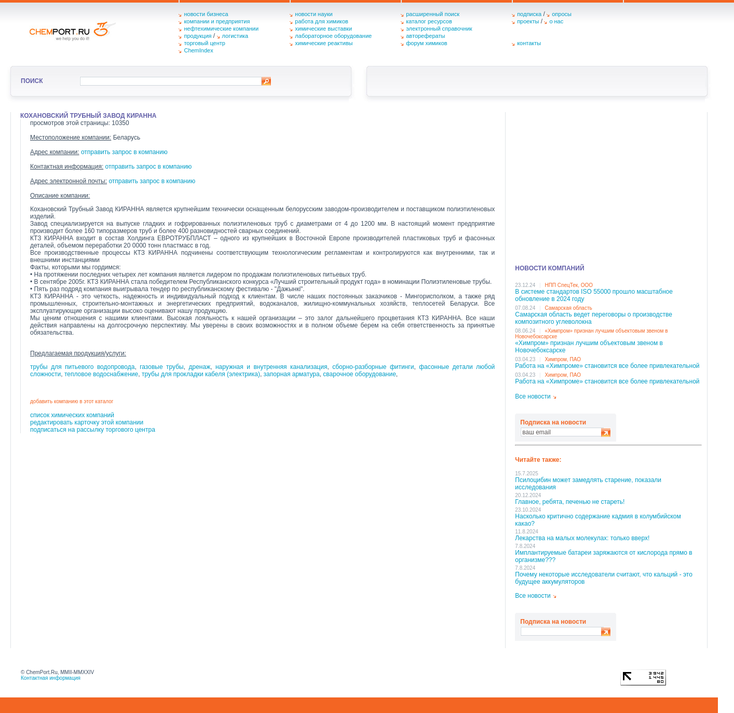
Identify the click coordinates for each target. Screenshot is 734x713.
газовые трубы (162, 367)
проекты (528, 21)
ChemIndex (198, 50)
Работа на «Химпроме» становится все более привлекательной (607, 365)
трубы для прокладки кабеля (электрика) (201, 374)
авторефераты (425, 36)
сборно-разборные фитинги (373, 367)
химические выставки (323, 28)
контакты (529, 43)
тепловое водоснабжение (101, 374)
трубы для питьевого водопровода (82, 367)
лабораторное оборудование (333, 36)
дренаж (199, 367)
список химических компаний (72, 415)
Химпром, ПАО (563, 359)
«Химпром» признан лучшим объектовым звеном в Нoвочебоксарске (589, 346)
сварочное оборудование (359, 374)
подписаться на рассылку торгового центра (92, 429)
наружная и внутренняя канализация (271, 367)
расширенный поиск (432, 14)
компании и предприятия (217, 21)
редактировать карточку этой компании (86, 422)
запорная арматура (292, 374)
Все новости (532, 396)
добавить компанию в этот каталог (71, 401)
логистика (235, 36)
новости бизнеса (206, 14)
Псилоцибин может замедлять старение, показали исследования (588, 483)
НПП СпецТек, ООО (569, 285)
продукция (197, 36)
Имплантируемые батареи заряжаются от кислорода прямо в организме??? (603, 556)
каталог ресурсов (429, 21)
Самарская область (568, 308)
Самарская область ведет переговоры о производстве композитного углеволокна (593, 318)
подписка (529, 14)
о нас (556, 21)
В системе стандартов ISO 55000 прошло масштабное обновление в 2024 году (594, 295)
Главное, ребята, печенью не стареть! (569, 501)
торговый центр (204, 43)
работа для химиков (321, 21)
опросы (562, 14)
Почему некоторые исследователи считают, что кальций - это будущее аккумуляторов (603, 578)
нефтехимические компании (221, 28)
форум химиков (426, 43)
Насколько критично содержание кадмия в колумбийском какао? (598, 520)
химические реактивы (323, 43)
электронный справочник (439, 28)
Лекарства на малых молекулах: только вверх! (582, 538)
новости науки (313, 14)
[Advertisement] (608, 184)
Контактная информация (50, 678)
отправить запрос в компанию (124, 152)
